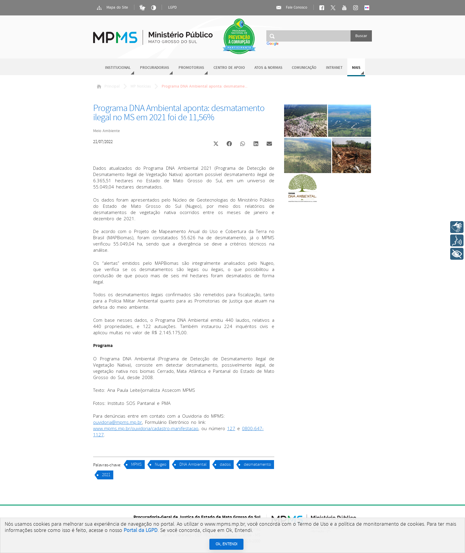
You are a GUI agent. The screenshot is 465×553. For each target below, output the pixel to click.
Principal (108, 86)
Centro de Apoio (229, 68)
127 (231, 428)
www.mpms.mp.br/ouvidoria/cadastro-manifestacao (145, 428)
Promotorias (191, 68)
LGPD (172, 7)
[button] (216, 144)
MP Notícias (140, 86)
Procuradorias (154, 68)
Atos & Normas (268, 68)
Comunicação (304, 68)
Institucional (117, 68)
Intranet (334, 68)
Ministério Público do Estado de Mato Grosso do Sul (153, 34)
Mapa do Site (112, 8)
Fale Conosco (291, 8)
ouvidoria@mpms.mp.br (117, 422)
